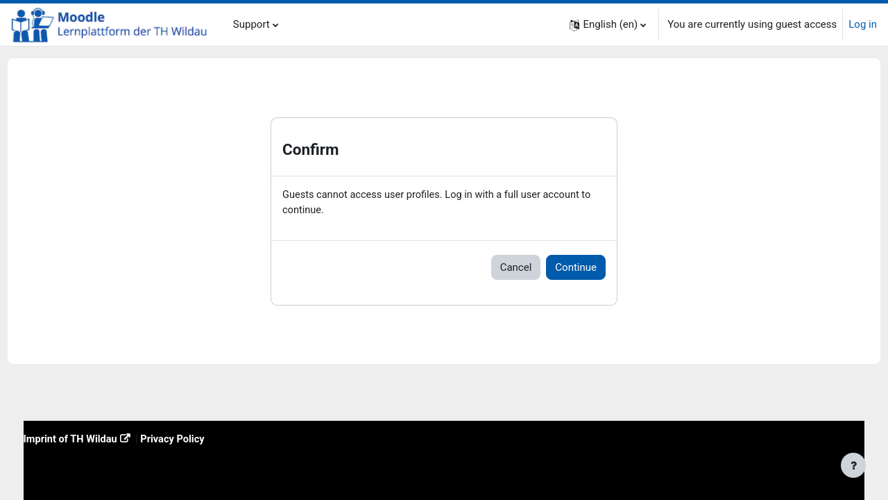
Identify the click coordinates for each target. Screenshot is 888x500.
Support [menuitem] (251, 24)
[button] (608, 24)
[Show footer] (853, 465)
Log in (862, 24)
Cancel (516, 268)
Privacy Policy (202, 439)
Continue (576, 268)
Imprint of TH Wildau (97, 439)
